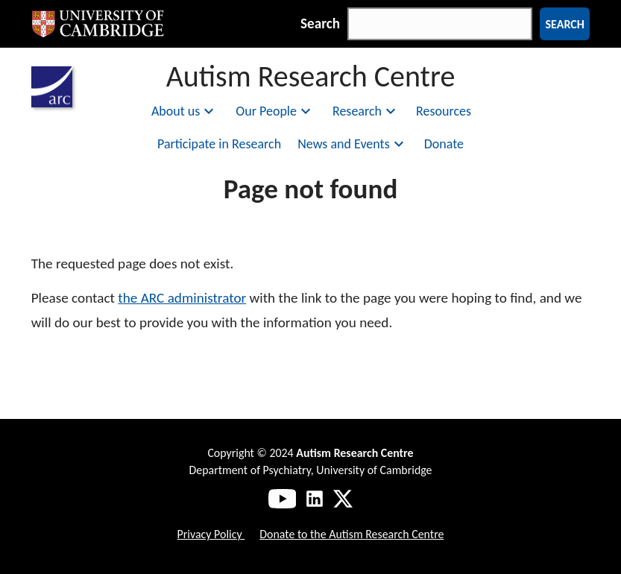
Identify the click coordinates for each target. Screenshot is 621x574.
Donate (444, 144)
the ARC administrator (182, 297)
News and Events (352, 144)
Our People (275, 111)
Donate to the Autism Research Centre (351, 534)
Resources (443, 111)
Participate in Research (219, 144)
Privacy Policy (211, 534)
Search (320, 23)
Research (366, 111)
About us (184, 111)
